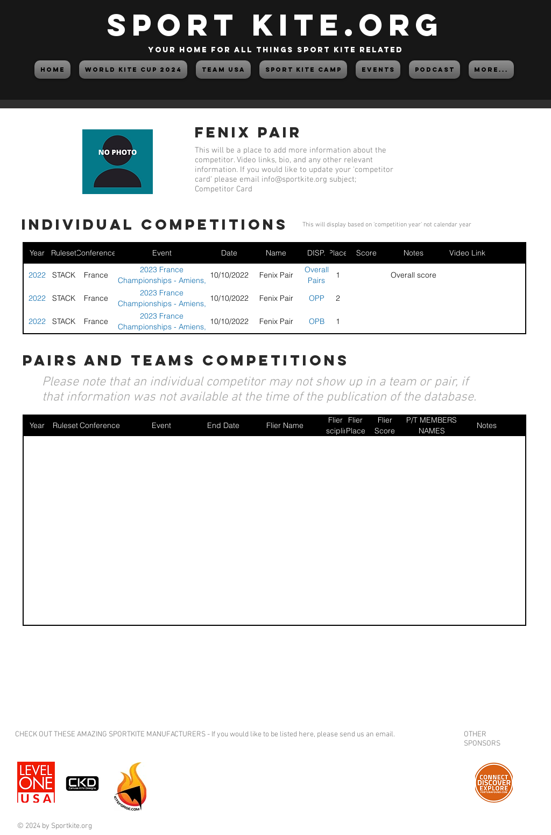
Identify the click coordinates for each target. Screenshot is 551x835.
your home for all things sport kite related (275, 49)
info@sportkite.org (294, 179)
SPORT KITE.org (275, 24)
